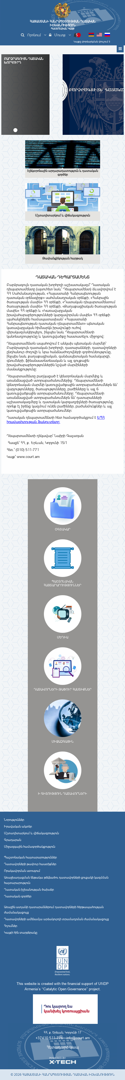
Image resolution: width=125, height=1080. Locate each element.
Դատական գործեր (17, 896)
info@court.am (78, 1038)
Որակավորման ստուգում (22, 871)
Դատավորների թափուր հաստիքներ (30, 864)
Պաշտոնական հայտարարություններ (30, 857)
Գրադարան (12, 840)
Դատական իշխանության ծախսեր (29, 889)
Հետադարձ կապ (63, 1047)
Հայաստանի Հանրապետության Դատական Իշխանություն (62, 25)
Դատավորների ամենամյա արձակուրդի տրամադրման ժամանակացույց (56, 919)
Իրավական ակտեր (18, 826)
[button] (15, 130)
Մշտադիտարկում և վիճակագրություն (31, 833)
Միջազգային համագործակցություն (29, 846)
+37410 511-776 (49, 1038)
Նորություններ (14, 820)
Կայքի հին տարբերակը (20, 932)
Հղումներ (10, 926)
